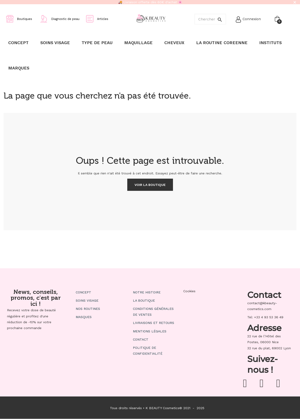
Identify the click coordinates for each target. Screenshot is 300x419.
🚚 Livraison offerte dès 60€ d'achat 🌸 (150, 2)
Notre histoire (147, 292)
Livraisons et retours (153, 323)
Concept (83, 292)
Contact (140, 339)
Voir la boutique (150, 185)
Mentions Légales (149, 331)
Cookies (189, 291)
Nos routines (88, 309)
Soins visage (87, 300)
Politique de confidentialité (147, 350)
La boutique (144, 300)
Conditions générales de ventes (153, 311)
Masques (84, 317)
